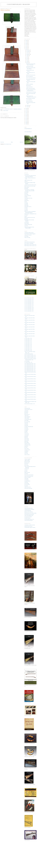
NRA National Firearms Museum (29, 514)
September (28, 54)
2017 (26, 111)
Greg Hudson (5, 110)
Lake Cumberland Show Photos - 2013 (29, 364)
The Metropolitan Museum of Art (29, 519)
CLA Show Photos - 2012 (28, 341)
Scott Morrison (26, 222)
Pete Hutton (26, 218)
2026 (26, 40)
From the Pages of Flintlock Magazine (29, 233)
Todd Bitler (26, 452)
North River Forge (27, 443)
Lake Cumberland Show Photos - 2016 (29, 368)
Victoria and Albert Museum (28, 520)
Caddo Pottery (26, 415)
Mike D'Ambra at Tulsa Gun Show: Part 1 (30, 244)
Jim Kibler (25, 207)
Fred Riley (25, 196)
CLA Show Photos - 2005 (28, 338)
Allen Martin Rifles (27, 408)
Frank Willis (26, 422)
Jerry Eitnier (26, 427)
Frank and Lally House (27, 195)
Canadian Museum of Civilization (29, 509)
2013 (26, 116)
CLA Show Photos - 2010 (28, 339)
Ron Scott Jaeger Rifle (29, 76)
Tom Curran (26, 453)
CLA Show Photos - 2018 (28, 349)
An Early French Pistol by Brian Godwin (30, 184)
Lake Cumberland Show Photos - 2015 (29, 367)
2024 (26, 43)
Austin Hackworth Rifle (29, 66)
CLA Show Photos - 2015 (28, 345)
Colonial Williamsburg (27, 510)
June (27, 58)
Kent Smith (26, 485)
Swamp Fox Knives (27, 449)
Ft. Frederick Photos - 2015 (28, 362)
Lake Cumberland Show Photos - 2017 (29, 369)
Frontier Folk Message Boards (28, 476)
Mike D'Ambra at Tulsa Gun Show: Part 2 (30, 245)
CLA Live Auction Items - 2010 (29, 298)
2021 (26, 47)
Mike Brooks (26, 441)
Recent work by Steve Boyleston (30, 77)
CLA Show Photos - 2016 (28, 346)
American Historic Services (28, 409)
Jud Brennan (26, 482)
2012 (26, 118)
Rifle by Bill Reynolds (29, 101)
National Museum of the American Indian (30, 513)
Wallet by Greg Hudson (29, 84)
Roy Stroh (25, 447)
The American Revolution (28, 516)
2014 (26, 115)
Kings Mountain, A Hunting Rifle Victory (30, 213)
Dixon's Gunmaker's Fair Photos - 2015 (30, 357)
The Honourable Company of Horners (29, 527)
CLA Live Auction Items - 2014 (29, 302)
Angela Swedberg (27, 460)
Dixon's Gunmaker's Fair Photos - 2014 (30, 356)
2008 (26, 123)
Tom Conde (26, 225)
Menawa (25, 216)
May (27, 59)
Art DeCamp (26, 410)
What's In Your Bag (27, 237)
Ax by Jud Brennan (29, 99)
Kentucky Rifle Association (28, 526)
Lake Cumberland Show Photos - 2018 (29, 370)
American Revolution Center (28, 508)
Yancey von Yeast (26, 454)
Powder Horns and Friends (28, 488)
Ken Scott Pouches (27, 484)
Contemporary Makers (18, 4)
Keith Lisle (26, 432)
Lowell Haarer (26, 435)
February (27, 105)
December (28, 50)
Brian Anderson (26, 187)
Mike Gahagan (26, 442)
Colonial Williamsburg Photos (28, 353)
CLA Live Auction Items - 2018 (29, 307)
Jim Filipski (26, 430)
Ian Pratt (25, 201)
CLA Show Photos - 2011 (28, 340)
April (27, 61)
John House (26, 210)
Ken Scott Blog (26, 483)
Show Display (26, 236)
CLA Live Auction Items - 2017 (29, 306)
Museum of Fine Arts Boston (28, 511)
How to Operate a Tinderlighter (28, 243)
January (27, 106)
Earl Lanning (26, 194)
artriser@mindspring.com (28, 128)
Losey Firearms (26, 433)
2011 (26, 119)
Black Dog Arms (26, 462)
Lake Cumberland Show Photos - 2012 (29, 363)
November (28, 51)
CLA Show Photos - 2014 (28, 344)
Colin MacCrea (26, 468)
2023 (26, 44)
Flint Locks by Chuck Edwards (28, 474)
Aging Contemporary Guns (28, 180)
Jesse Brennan (26, 479)
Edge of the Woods (27, 472)
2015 (26, 114)
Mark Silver (26, 437)
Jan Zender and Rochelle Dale (28, 426)
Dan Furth (25, 471)
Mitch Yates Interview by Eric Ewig (29, 217)
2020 (26, 48)
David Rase (26, 193)
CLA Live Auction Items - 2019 (29, 308)
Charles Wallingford (27, 416)
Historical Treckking (27, 477)
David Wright (26, 420)
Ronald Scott (26, 446)
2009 (26, 122)
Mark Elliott (26, 436)
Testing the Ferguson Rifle (28, 224)
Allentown (25, 181)
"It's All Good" (26, 174)
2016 (26, 112)
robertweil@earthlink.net (28, 131)
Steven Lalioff (26, 448)
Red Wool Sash (28, 85)
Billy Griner (26, 413)
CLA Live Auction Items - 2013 (29, 301)
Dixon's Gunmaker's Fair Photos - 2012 (30, 355)
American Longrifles (27, 459)
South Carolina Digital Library (28, 515)
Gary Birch (26, 199)
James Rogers (26, 205)
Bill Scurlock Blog (27, 461)
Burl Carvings (26, 465)
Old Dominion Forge (27, 444)
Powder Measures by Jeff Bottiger (31, 92)
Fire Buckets (26, 473)
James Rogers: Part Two (27, 206)
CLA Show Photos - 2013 (28, 343)
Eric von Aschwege (27, 421)
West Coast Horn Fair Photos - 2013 (29, 403)
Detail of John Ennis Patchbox (30, 88)
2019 (26, 108)
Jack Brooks (26, 424)
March (27, 62)
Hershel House (26, 200)
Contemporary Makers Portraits (28, 232)
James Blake (26, 204)
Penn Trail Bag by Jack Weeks (30, 98)
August (27, 55)
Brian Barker (26, 188)
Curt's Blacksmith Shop (27, 419)
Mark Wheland (26, 438)
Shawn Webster (26, 223)
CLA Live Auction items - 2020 (28, 309)
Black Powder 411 (27, 414)
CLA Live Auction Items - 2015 (29, 303)
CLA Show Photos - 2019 (28, 350)
